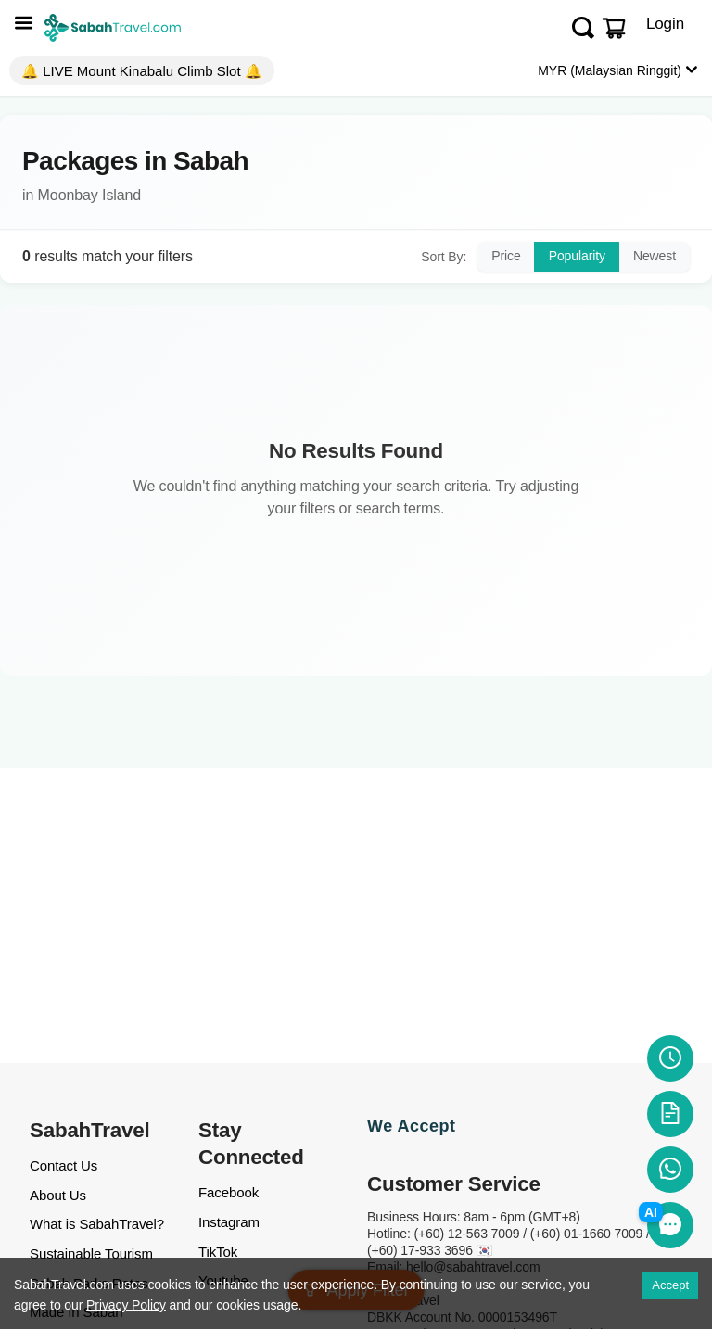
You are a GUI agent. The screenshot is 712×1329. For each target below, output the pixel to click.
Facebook (228, 1192)
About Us (58, 1195)
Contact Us (63, 1165)
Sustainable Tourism (91, 1253)
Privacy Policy (126, 1304)
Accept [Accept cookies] (670, 1285)
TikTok (217, 1251)
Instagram (229, 1222)
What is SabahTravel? (97, 1224)
